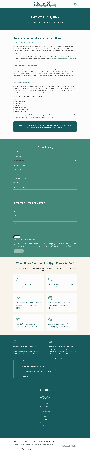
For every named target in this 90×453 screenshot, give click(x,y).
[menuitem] (44, 152)
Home (45, 419)
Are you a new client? (18, 223)
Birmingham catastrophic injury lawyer (64, 58)
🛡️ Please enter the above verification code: (24, 239)
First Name (16, 207)
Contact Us (45, 428)
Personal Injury (45, 425)
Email (14, 219)
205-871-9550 (45, 398)
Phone (15, 215)
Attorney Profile (45, 422)
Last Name (16, 211)
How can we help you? (18, 227)
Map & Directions (45, 411)
